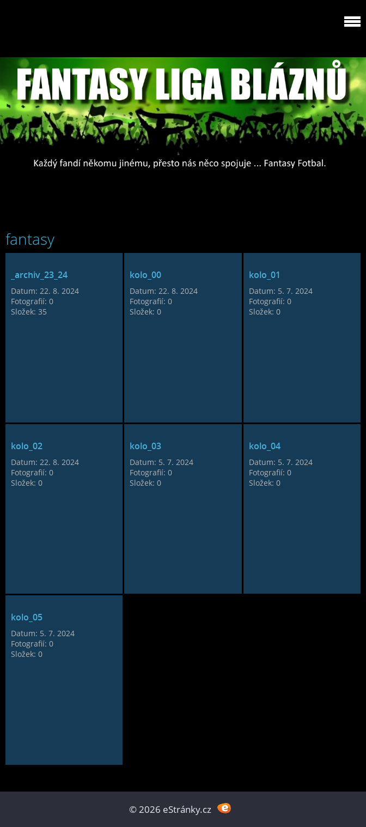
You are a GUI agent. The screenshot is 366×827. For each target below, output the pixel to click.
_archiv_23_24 (39, 275)
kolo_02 (26, 446)
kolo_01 (264, 275)
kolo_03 (145, 446)
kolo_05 (26, 617)
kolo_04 (264, 446)
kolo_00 (145, 275)
